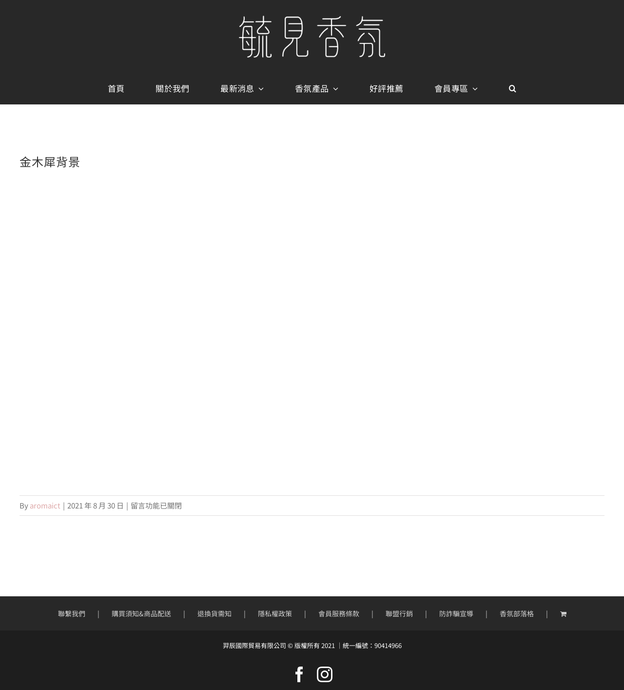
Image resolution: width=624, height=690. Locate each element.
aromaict (45, 505)
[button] (512, 88)
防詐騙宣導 (456, 613)
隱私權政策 (275, 613)
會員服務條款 (338, 613)
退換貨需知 (214, 613)
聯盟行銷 (399, 613)
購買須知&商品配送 (141, 613)
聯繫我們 (71, 613)
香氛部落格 (517, 613)
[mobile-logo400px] (312, 19)
